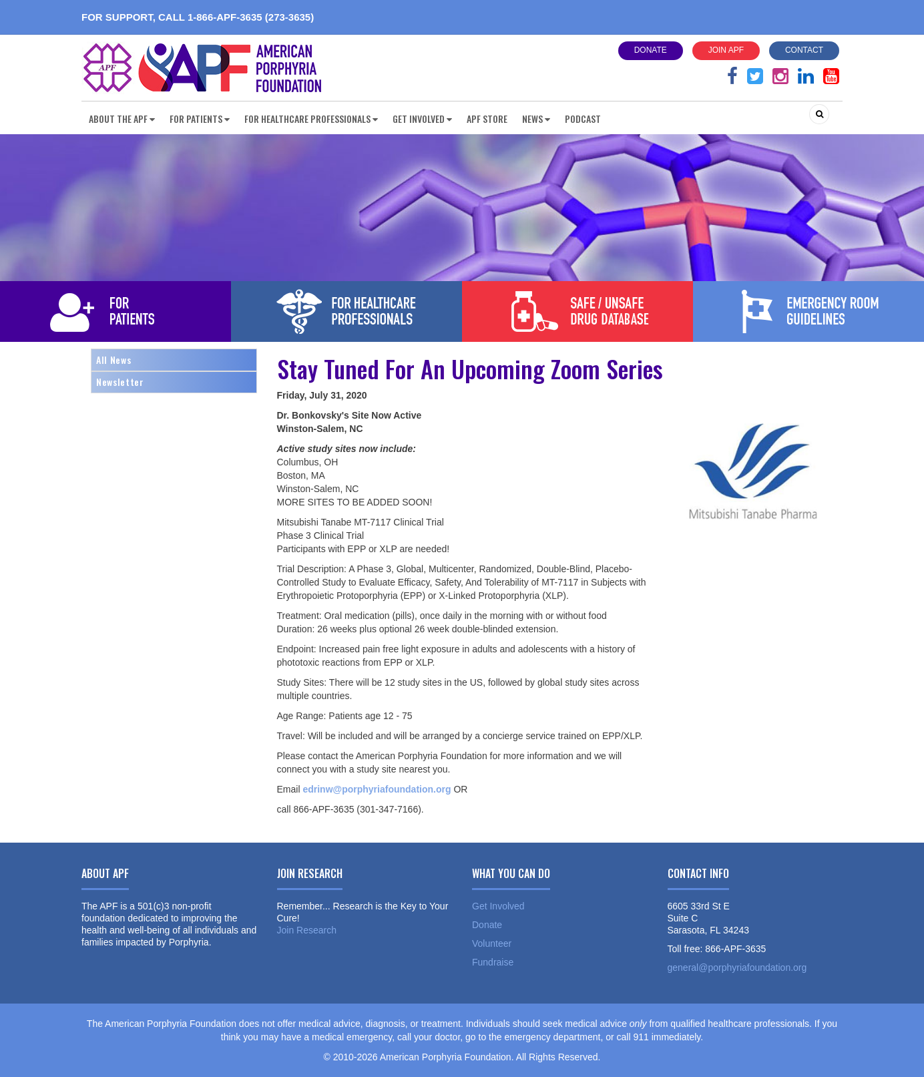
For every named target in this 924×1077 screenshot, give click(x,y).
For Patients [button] (200, 119)
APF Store (487, 119)
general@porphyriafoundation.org (737, 967)
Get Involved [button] (422, 119)
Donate (650, 50)
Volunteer (491, 943)
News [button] (536, 119)
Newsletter (120, 382)
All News (113, 360)
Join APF (726, 50)
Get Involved (498, 906)
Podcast (583, 119)
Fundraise (492, 962)
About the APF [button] (122, 119)
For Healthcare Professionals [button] (311, 119)
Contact (804, 50)
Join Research (307, 930)
